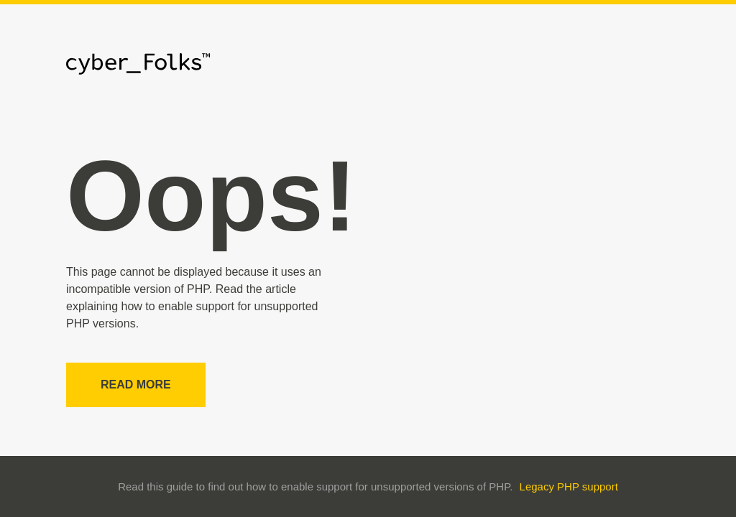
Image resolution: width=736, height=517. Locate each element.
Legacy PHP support (569, 486)
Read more (136, 384)
